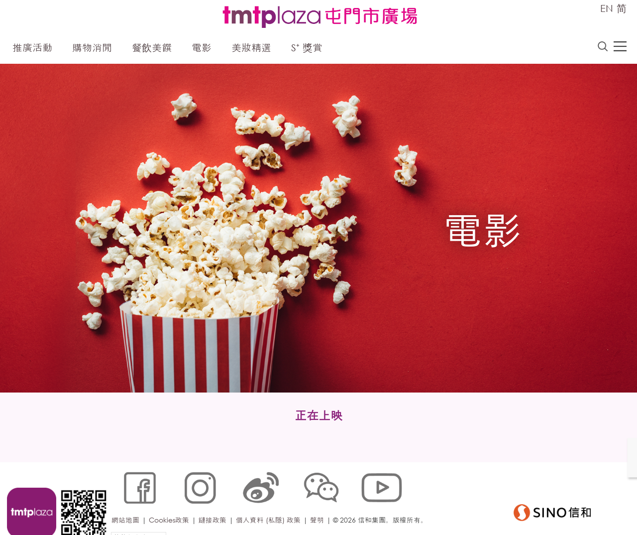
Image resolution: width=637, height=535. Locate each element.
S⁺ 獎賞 (306, 48)
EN (606, 8)
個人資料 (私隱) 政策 (270, 502)
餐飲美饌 (152, 48)
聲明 (319, 502)
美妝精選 (251, 48)
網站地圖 (127, 502)
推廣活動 (32, 48)
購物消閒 (92, 48)
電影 (202, 48)
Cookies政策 (171, 502)
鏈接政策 (214, 502)
